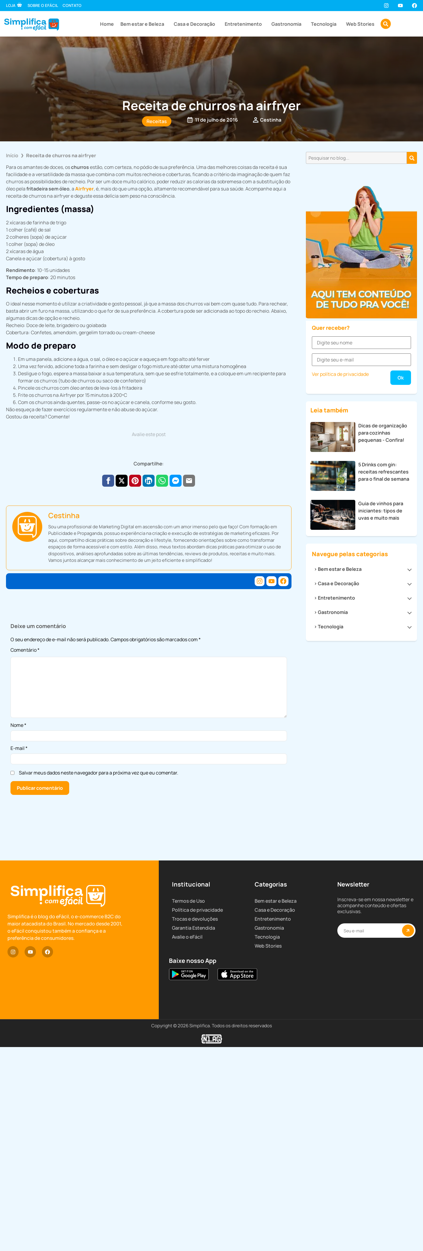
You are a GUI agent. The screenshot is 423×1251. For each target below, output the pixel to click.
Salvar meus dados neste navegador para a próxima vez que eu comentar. (98, 772)
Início (12, 155)
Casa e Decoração (196, 24)
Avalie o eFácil (187, 1184)
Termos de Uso (188, 1148)
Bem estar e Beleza (143, 24)
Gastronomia (287, 24)
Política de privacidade (197, 1157)
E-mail (19, 748)
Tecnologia (325, 24)
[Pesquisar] (412, 158)
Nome (18, 725)
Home (107, 24)
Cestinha (64, 515)
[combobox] (356, 158)
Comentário (25, 650)
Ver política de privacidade (340, 701)
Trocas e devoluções (195, 1166)
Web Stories (360, 24)
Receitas (156, 121)
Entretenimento (245, 24)
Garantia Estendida (193, 1175)
